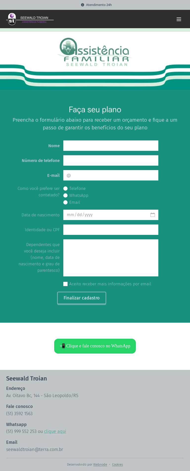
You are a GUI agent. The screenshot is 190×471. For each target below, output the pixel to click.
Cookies (117, 464)
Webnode (100, 464)
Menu (179, 19)
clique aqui (55, 431)
